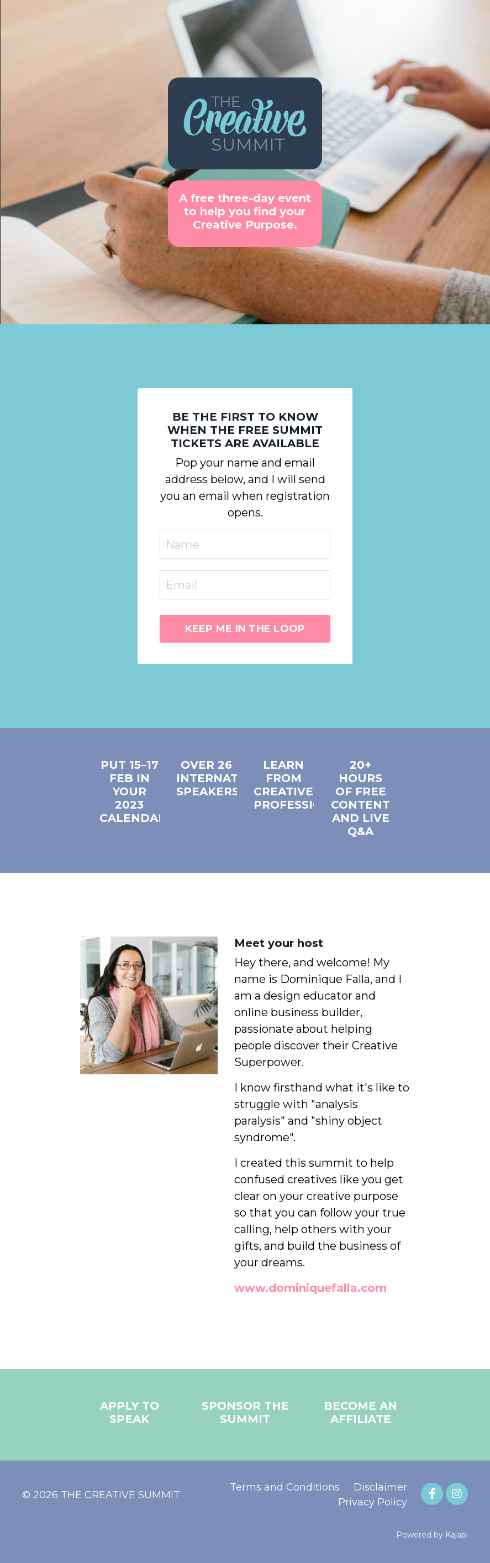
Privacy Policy (372, 1502)
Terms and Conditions (285, 1487)
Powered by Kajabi (432, 1535)
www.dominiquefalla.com (310, 1288)
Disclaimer (380, 1487)
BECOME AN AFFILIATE (360, 1412)
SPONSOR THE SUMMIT (245, 1412)
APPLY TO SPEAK (129, 1412)
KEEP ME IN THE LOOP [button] (245, 629)
